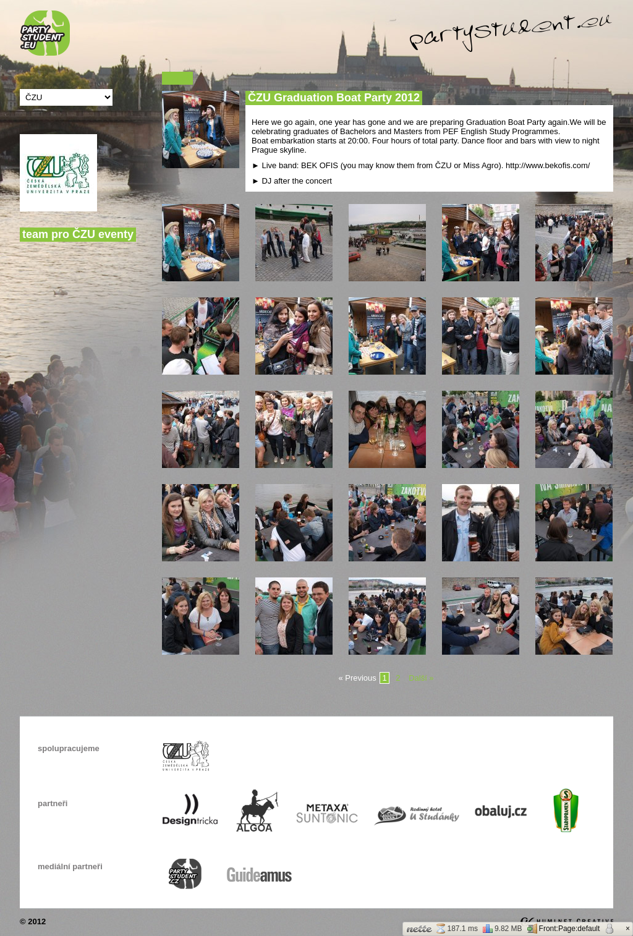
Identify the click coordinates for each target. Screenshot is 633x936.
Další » (421, 678)
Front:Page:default (563, 929)
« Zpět (177, 78)
